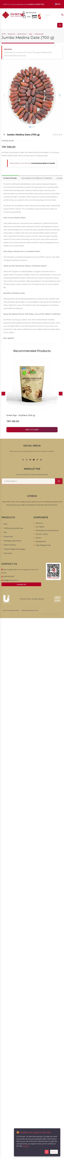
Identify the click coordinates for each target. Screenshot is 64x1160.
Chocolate (8, 553)
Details (26, 1146)
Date (30, 34)
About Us (39, 523)
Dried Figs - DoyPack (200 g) (20, 415)
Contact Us (21, 584)
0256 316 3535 (8, 576)
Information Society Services (47, 530)
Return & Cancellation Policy (11, 610)
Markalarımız (41, 541)
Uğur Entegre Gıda (43, 545)
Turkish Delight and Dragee (14, 549)
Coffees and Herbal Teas (13, 528)
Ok (47, 1152)
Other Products (10, 545)
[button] (59, 95)
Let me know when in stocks (43, 163)
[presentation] (3, 393)
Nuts (5, 524)
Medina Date (38, 34)
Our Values (40, 527)
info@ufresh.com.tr (11, 580)
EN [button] (58, 4)
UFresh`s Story (42, 534)
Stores (38, 538)
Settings (54, 1152)
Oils (5, 532)
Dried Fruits (21, 34)
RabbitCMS (56, 613)
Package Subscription (12, 541)
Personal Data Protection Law (30, 610)
